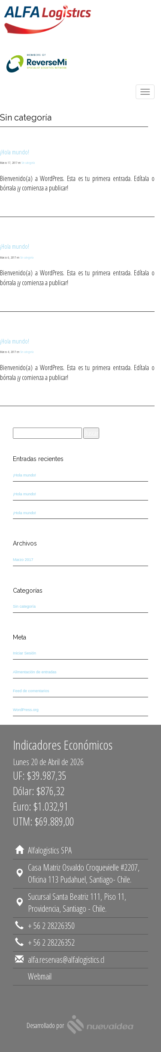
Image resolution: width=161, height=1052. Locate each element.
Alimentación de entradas (35, 672)
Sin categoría (28, 162)
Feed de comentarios (31, 691)
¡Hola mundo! (14, 152)
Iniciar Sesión (24, 653)
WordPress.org (26, 710)
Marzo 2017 (23, 560)
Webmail (40, 984)
